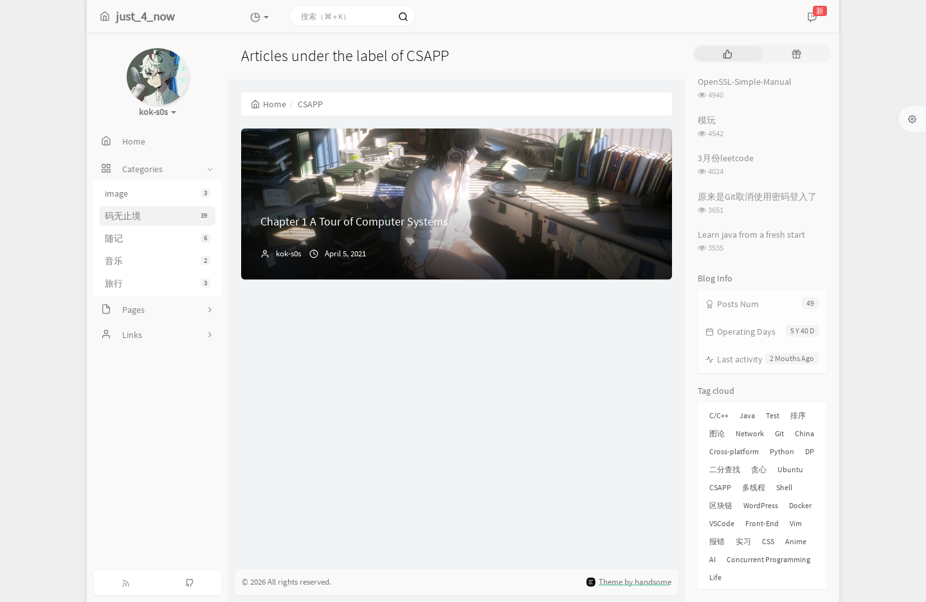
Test (772, 415)
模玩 (707, 120)
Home (268, 104)
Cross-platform (734, 451)
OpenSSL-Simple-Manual (745, 81)
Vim (796, 523)
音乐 (157, 261)
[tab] (727, 53)
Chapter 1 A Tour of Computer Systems (354, 221)
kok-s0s (288, 253)
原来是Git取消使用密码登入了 (757, 196)
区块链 (720, 505)
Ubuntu (790, 469)
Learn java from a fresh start (751, 234)
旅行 (157, 283)
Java (747, 415)
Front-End (762, 523)
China (804, 433)
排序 (798, 415)
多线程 (753, 487)
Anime (795, 541)
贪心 (759, 469)
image (157, 193)
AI (712, 559)
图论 (717, 433)
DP (809, 451)
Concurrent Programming (768, 559)
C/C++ (719, 415)
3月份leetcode (726, 158)
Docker (800, 505)
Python (782, 451)
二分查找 (724, 469)
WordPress (760, 505)
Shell (784, 487)
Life (715, 577)
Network (750, 433)
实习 (743, 541)
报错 (717, 541)
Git (779, 433)
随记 (157, 238)
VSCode (721, 523)
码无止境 (157, 216)
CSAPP (720, 487)
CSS (768, 541)
